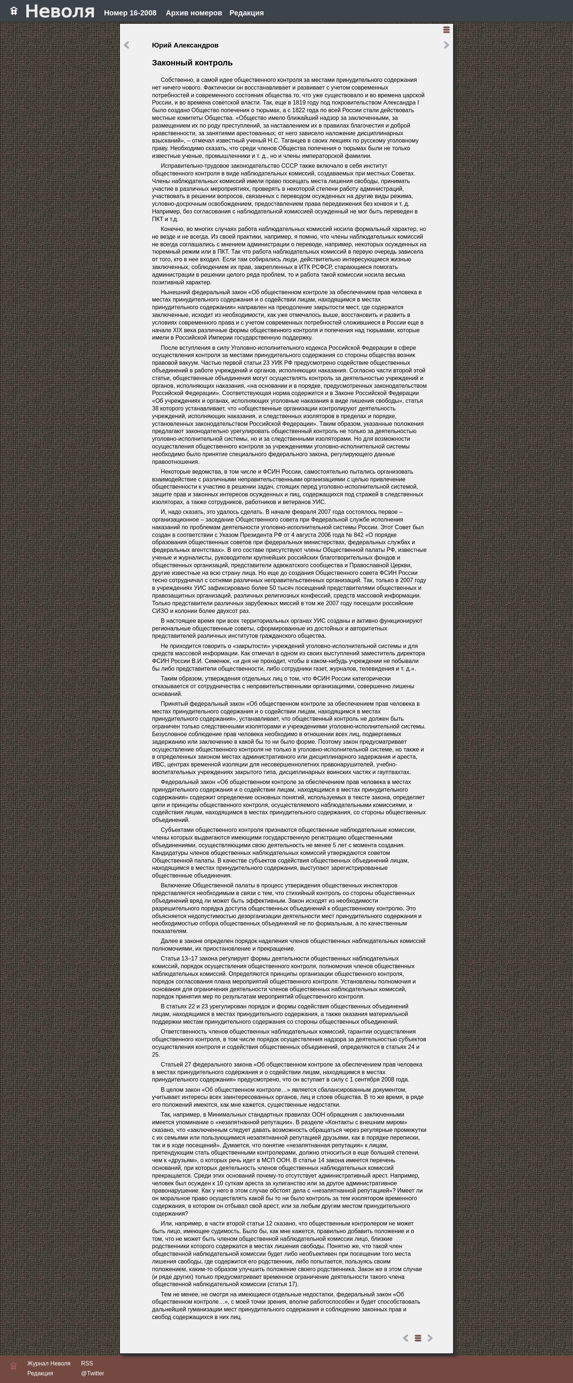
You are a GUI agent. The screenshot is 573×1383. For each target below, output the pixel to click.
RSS (87, 1363)
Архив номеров (194, 13)
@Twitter (92, 1373)
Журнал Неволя (49, 1363)
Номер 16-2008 (130, 13)
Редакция (246, 13)
